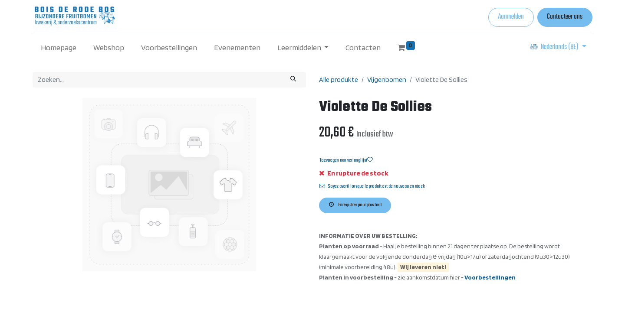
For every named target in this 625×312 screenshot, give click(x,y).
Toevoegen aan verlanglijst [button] (346, 160)
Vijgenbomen (386, 79)
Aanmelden (511, 17)
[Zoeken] (293, 80)
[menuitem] (59, 47)
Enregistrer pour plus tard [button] (355, 205)
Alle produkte (338, 79)
